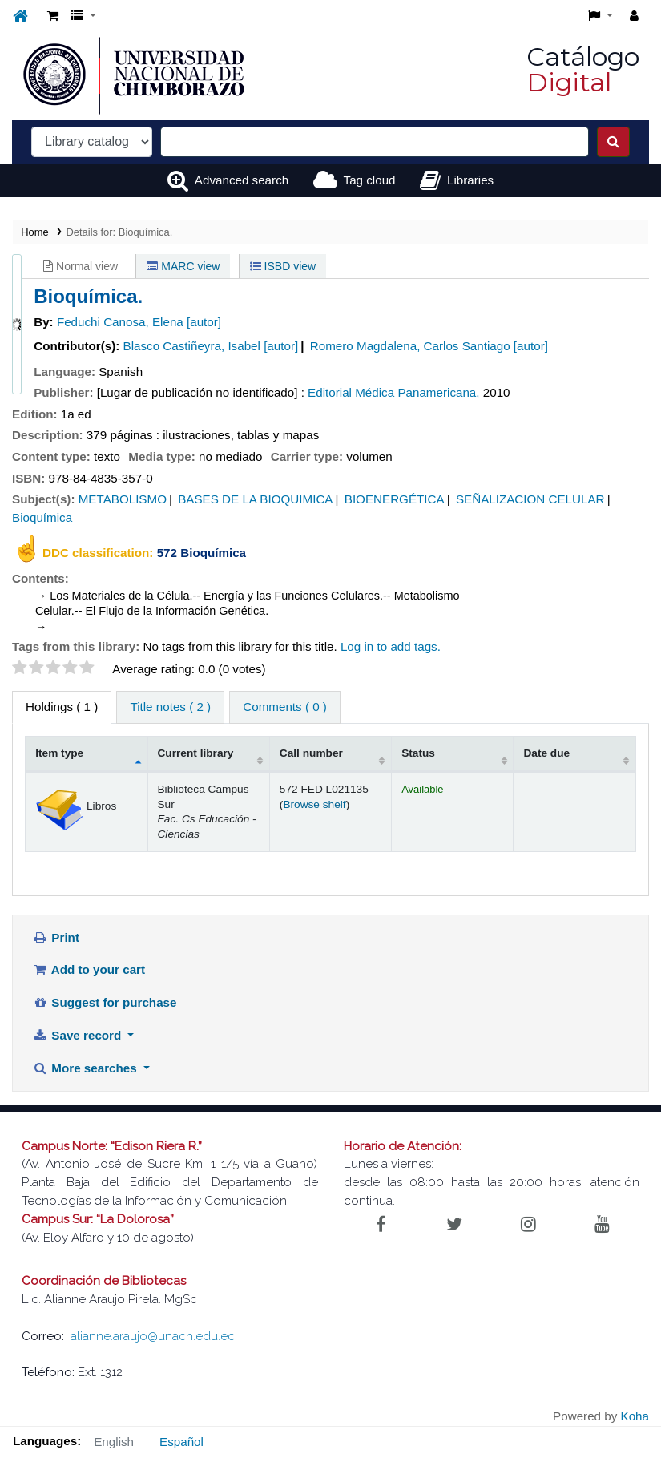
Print (56, 937)
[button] (53, 16)
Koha (635, 1416)
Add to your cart (89, 969)
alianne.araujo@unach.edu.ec (153, 1336)
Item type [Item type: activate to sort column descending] (59, 753)
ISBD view (283, 266)
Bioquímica (42, 517)
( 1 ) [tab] (62, 706)
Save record (79, 1035)
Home (34, 232)
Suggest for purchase (105, 1002)
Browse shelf (314, 804)
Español (181, 1441)
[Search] (613, 142)
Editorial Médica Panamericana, (393, 392)
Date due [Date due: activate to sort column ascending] (546, 753)
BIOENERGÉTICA (395, 499)
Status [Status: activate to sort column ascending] (418, 753)
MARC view (183, 266)
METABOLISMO (123, 499)
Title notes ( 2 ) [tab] (170, 706)
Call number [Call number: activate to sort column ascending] (311, 753)
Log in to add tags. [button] (391, 646)
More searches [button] (86, 1068)
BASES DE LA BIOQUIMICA (255, 499)
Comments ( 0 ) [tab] (285, 706)
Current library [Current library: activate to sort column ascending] (196, 753)
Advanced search (241, 180)
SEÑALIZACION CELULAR (530, 499)
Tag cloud (370, 180)
